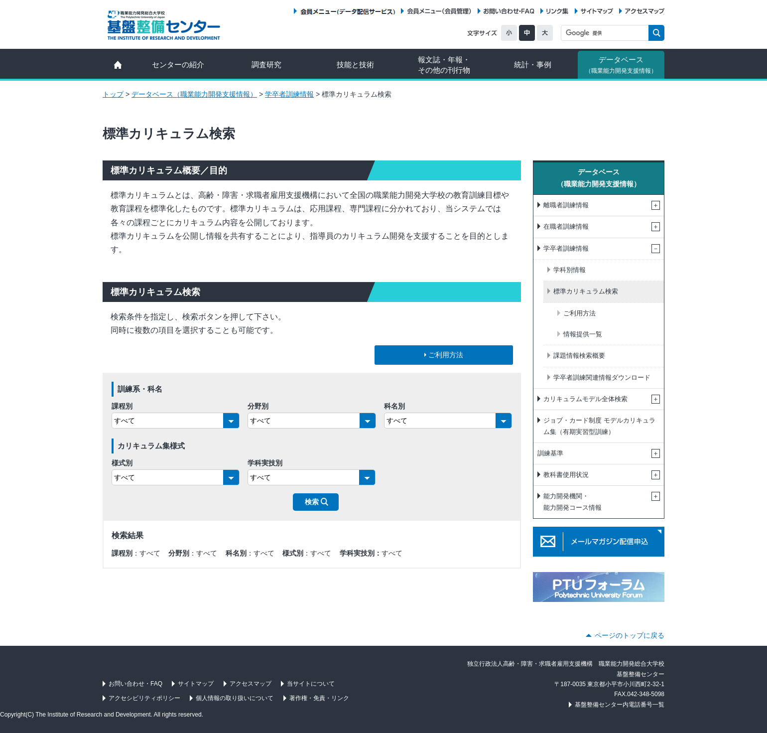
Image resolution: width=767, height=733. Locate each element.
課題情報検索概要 (579, 355)
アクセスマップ (644, 11)
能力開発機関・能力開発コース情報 (572, 501)
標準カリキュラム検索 (585, 291)
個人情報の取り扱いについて (234, 698)
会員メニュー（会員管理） (439, 11)
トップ (113, 94)
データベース (621, 64)
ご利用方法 (579, 313)
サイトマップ (597, 11)
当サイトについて (311, 683)
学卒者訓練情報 (289, 94)
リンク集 (557, 11)
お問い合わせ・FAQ (509, 11)
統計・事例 (532, 64)
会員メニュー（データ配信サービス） (347, 11)
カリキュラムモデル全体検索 (585, 399)
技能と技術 (355, 64)
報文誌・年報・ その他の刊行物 (444, 64)
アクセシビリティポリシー (144, 698)
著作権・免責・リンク (319, 698)
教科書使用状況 (566, 474)
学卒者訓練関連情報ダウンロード (601, 377)
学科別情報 (569, 270)
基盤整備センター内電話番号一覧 (619, 704)
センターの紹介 (178, 64)
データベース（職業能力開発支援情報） (194, 94)
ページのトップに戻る (629, 635)
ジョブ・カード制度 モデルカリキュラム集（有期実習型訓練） (599, 426)
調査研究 (266, 64)
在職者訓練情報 (566, 226)
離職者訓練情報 (566, 205)
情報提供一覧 (582, 334)
